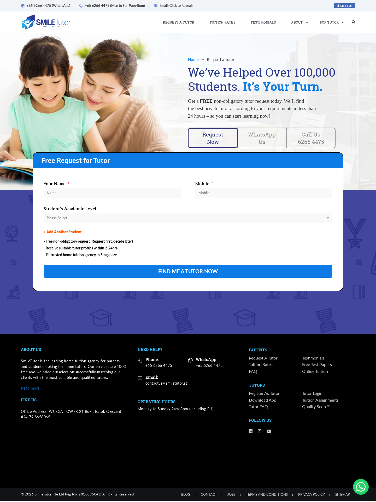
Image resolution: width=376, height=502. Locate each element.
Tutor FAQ (258, 407)
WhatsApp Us (262, 138)
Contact (209, 495)
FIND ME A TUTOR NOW (188, 272)
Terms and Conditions (267, 495)
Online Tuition (315, 371)
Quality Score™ (316, 407)
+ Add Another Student (62, 232)
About (298, 22)
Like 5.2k (344, 5)
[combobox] (188, 219)
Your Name (57, 184)
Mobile (204, 184)
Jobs (231, 495)
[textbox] (188, 218)
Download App (262, 400)
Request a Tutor (178, 22)
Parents (258, 350)
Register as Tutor (264, 394)
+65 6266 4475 (158, 366)
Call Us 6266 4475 (310, 138)
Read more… (32, 389)
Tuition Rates (223, 22)
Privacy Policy (311, 495)
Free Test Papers (317, 365)
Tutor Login (312, 394)
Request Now (213, 138)
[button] (361, 487)
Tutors (257, 386)
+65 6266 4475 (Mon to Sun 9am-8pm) (114, 5)
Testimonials (263, 22)
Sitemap (342, 495)
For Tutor (330, 22)
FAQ (253, 371)
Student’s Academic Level (72, 209)
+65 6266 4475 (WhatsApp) (47, 5)
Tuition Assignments (320, 400)
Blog (185, 495)
